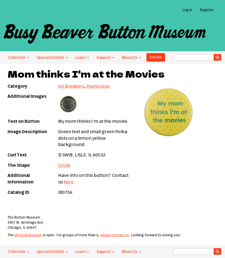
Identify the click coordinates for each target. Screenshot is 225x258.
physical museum (28, 235)
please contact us (114, 235)
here (69, 182)
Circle (64, 165)
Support (105, 58)
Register (207, 10)
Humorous (98, 86)
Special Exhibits (52, 58)
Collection (18, 58)
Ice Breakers (71, 86)
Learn (82, 58)
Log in (187, 10)
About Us (131, 58)
